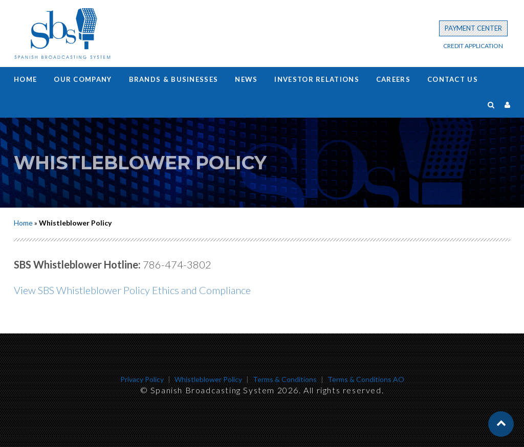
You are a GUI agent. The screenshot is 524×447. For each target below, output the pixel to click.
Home (25, 79)
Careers (393, 79)
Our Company (83, 79)
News (246, 79)
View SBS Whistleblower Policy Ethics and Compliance (132, 290)
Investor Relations (316, 79)
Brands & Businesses (174, 79)
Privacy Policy (142, 379)
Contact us (452, 79)
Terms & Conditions (285, 379)
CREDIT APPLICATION (473, 46)
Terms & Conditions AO (366, 379)
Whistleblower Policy (208, 379)
